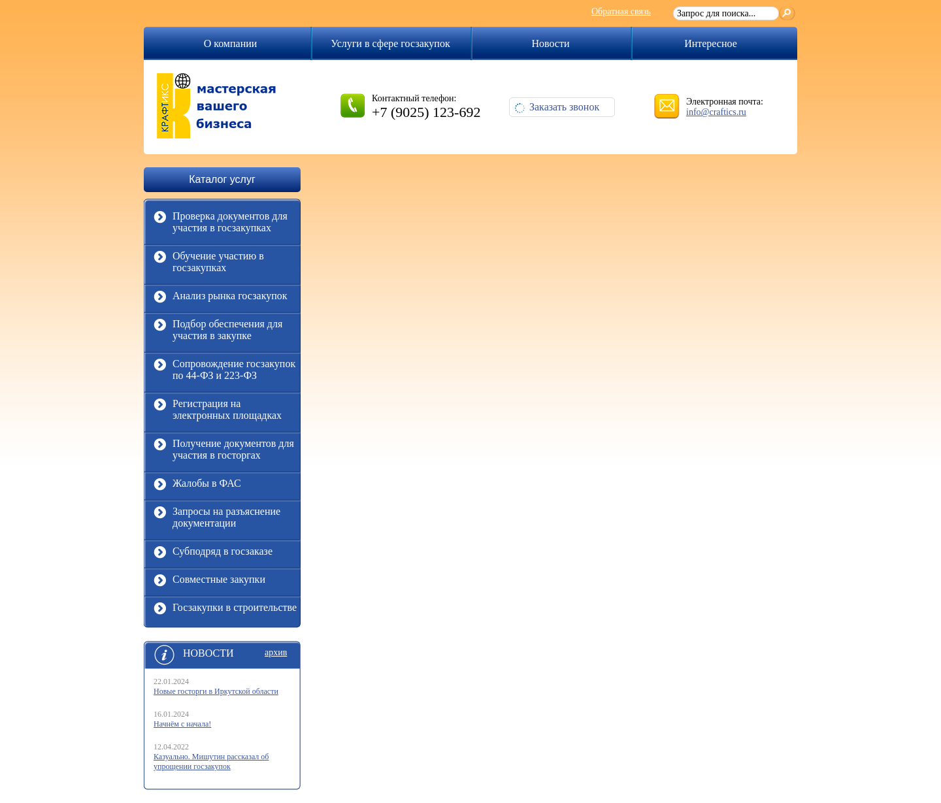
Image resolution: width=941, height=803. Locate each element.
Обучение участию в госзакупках (209, 263)
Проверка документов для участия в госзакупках (221, 223)
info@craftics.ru (716, 112)
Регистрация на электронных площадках (218, 411)
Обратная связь (621, 11)
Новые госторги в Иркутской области (216, 691)
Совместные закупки (209, 584)
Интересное (710, 43)
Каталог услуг (222, 179)
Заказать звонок (556, 107)
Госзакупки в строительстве (225, 612)
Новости (550, 43)
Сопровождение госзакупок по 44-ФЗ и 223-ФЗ (224, 371)
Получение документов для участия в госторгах (224, 451)
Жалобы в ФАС (197, 488)
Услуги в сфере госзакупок (390, 43)
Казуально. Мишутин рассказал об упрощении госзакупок (211, 761)
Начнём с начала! (182, 724)
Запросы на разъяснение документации (217, 519)
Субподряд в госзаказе (213, 556)
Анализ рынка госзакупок (221, 301)
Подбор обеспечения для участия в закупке (218, 331)
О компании (230, 43)
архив (276, 652)
